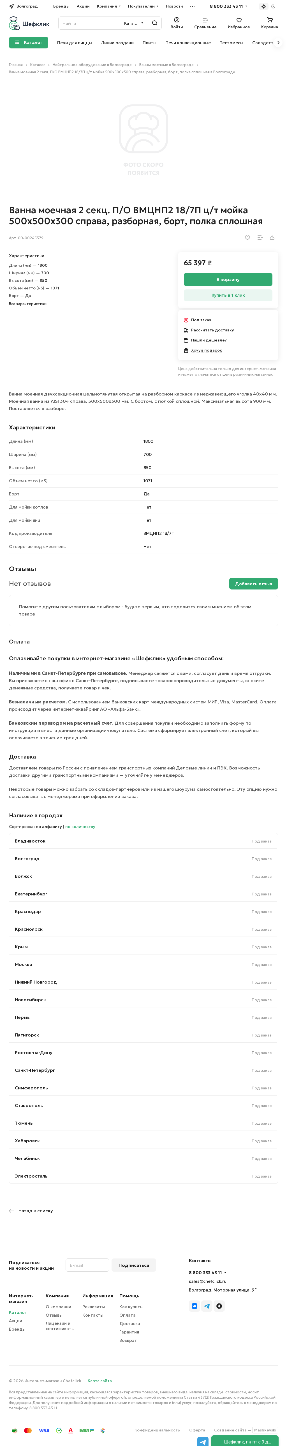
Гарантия (129, 1332)
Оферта (197, 1430)
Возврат (128, 1340)
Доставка (129, 1323)
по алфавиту (49, 826)
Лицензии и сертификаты (60, 1326)
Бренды (17, 1329)
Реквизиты (93, 1306)
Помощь (129, 1295)
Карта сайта (100, 1380)
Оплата (127, 1315)
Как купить (130, 1306)
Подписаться (134, 1265)
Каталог (17, 1312)
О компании (58, 1306)
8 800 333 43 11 (226, 6)
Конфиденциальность (157, 1430)
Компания (57, 1295)
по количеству (80, 826)
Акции (15, 1320)
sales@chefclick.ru (207, 1281)
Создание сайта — (246, 1430)
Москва (23, 964)
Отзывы (54, 1315)
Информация (97, 1295)
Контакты (92, 1315)
